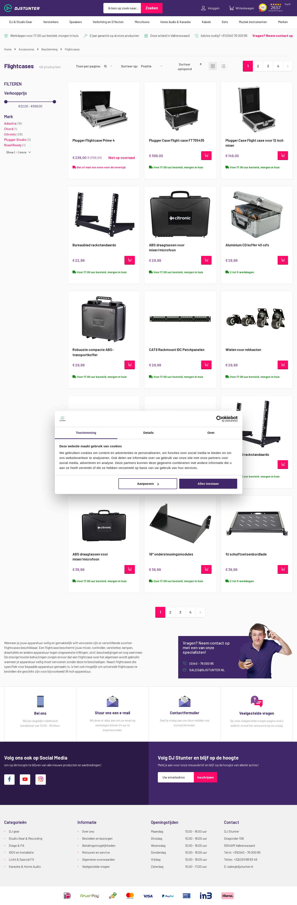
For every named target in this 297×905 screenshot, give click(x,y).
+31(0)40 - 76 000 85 (247, 852)
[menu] (148, 22)
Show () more (16, 152)
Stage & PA (16, 845)
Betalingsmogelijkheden (98, 845)
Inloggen (210, 8)
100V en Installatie (21, 852)
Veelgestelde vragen (96, 866)
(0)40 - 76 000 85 (201, 664)
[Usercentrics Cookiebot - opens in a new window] (219, 419)
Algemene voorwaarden (98, 859)
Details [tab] (148, 432)
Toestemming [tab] (86, 432)
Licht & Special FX (21, 859)
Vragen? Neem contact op (272, 35)
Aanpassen (148, 483)
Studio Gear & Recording (25, 838)
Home (8, 49)
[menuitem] (21, 22)
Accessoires (27, 49)
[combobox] (122, 8)
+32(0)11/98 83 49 (245, 859)
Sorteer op (129, 66)
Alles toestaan (208, 483)
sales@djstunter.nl (207, 671)
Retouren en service (96, 852)
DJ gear (14, 831)
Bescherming (49, 49)
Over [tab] (211, 432)
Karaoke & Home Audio (25, 866)
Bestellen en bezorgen (97, 838)
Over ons (88, 831)
